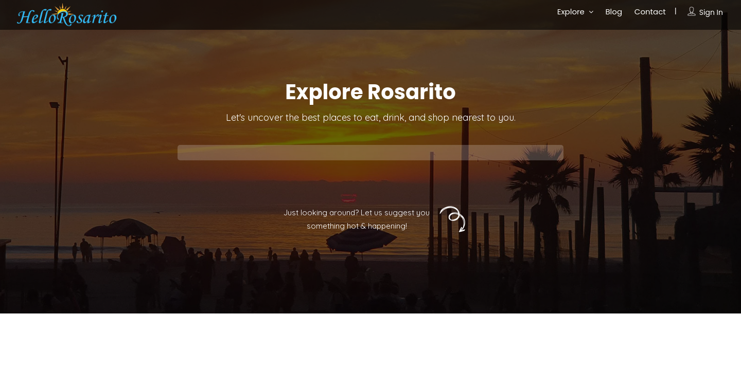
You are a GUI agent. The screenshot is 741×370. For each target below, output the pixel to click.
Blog (613, 11)
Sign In (711, 12)
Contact (650, 11)
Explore (571, 11)
